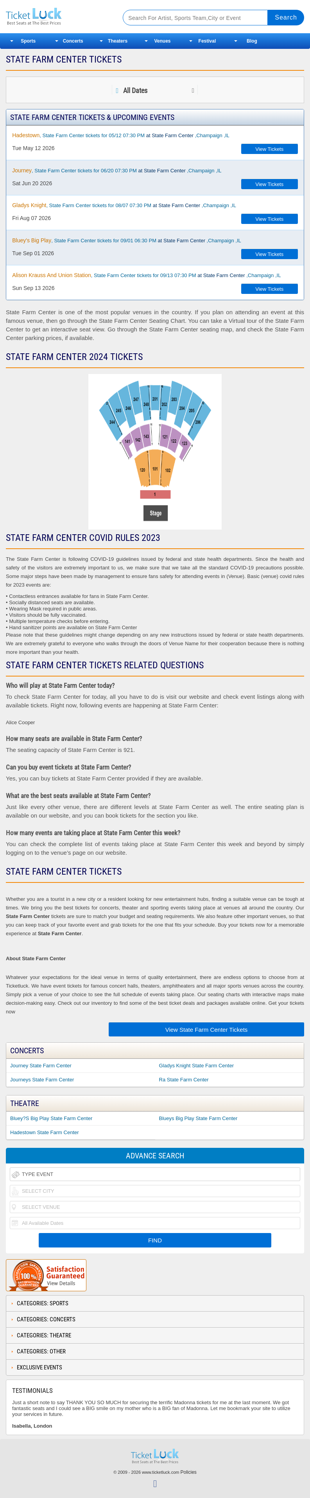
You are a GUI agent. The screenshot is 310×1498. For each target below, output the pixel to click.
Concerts (73, 41)
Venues (162, 41)
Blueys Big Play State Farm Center (198, 1118)
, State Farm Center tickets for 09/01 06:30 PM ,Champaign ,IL (126, 240)
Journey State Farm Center (41, 1065)
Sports (28, 41)
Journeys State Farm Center (42, 1080)
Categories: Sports (42, 1303)
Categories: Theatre (44, 1335)
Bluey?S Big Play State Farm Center (51, 1118)
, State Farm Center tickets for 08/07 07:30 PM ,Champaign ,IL (124, 205)
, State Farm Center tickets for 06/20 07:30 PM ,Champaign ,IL (116, 170)
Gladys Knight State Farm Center (196, 1065)
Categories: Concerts (46, 1319)
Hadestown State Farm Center (44, 1132)
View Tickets (269, 149)
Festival (207, 41)
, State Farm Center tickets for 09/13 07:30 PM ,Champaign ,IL (146, 275)
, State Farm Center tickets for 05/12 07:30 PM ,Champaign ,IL (120, 135)
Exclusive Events (39, 1367)
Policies (189, 1472)
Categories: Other (41, 1351)
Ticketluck (58, 16)
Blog (252, 41)
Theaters (117, 41)
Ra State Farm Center (184, 1080)
